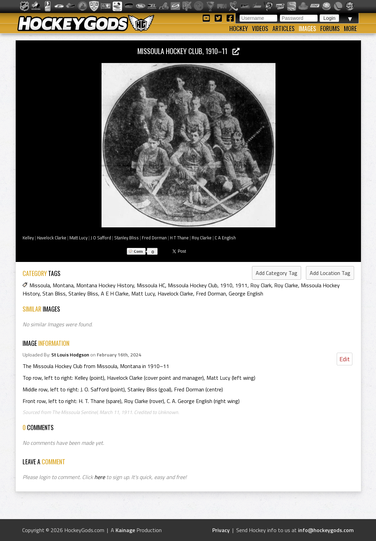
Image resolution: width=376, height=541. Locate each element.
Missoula (39, 285)
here (99, 477)
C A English (225, 237)
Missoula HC (151, 285)
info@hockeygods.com (326, 530)
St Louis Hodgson (70, 354)
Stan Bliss (54, 293)
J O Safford (101, 237)
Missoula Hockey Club (192, 285)
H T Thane (179, 237)
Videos (260, 28)
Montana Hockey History (105, 285)
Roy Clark (260, 285)
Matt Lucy (78, 237)
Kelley (28, 237)
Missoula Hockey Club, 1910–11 (188, 51)
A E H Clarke (115, 293)
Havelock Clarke (51, 237)
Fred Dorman (154, 237)
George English (246, 293)
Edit (344, 359)
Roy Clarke (202, 237)
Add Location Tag (330, 273)
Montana (63, 285)
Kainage (125, 530)
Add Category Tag (276, 273)
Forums (330, 28)
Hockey (238, 28)
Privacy (221, 530)
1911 (241, 285)
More (350, 28)
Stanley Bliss (126, 237)
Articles (283, 28)
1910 (226, 285)
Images (307, 28)
